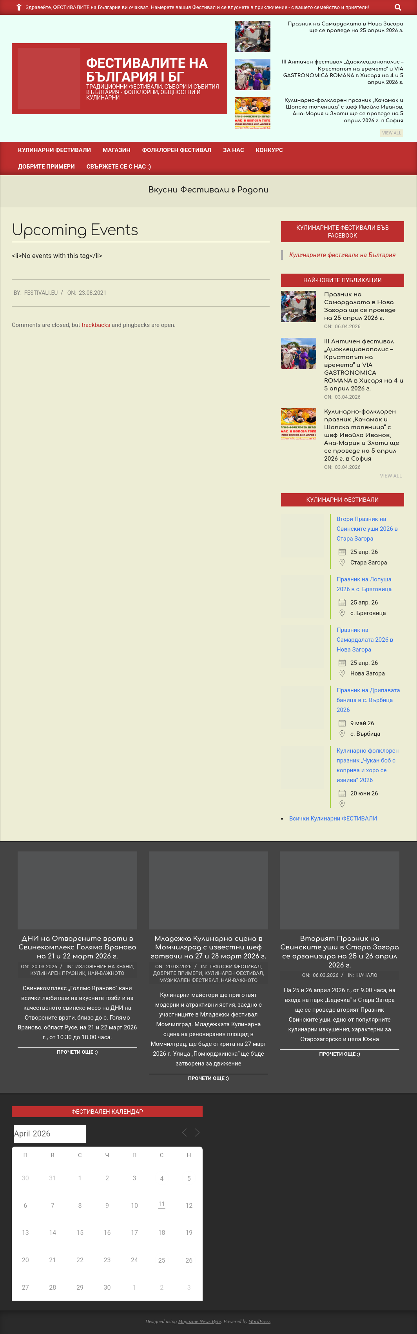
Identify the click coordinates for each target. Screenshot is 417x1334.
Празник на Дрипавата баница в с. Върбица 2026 (368, 700)
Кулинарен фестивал (234, 973)
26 (188, 1260)
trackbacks (96, 325)
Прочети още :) (77, 1052)
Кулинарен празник (57, 973)
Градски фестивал (235, 966)
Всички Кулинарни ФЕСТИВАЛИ (333, 818)
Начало (366, 975)
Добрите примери (177, 973)
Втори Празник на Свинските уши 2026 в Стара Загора (367, 528)
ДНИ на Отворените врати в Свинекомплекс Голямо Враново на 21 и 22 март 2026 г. (77, 947)
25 (161, 1260)
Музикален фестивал (189, 980)
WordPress (259, 1321)
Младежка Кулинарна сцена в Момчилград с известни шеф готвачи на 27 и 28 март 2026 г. (209, 947)
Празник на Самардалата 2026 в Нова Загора (365, 639)
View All (391, 133)
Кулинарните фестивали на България (342, 255)
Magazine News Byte (199, 1321)
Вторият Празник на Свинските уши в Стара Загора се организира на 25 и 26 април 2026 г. (339, 952)
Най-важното (106, 973)
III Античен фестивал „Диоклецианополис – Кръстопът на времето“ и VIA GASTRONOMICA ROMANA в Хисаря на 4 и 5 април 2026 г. (363, 365)
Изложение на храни (104, 966)
